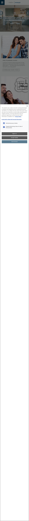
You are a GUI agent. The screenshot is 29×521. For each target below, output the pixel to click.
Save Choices (14, 141)
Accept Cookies (14, 137)
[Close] (27, 106)
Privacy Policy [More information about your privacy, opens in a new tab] (18, 116)
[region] (14, 312)
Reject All (14, 133)
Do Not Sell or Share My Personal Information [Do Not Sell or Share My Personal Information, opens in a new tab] (12, 119)
